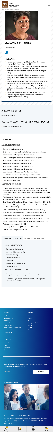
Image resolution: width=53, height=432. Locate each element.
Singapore (7, 347)
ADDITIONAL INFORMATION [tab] (34, 238)
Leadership (7, 323)
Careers (30, 327)
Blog (29, 320)
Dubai (5, 345)
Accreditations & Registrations (12, 327)
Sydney (6, 350)
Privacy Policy (8, 332)
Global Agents (32, 330)
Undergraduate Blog (33, 323)
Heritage (6, 316)
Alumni (30, 325)
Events (30, 318)
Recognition (7, 320)
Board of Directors (9, 325)
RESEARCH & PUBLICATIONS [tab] (12, 238)
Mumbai (6, 343)
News (29, 316)
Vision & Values (8, 318)
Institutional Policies (10, 330)
